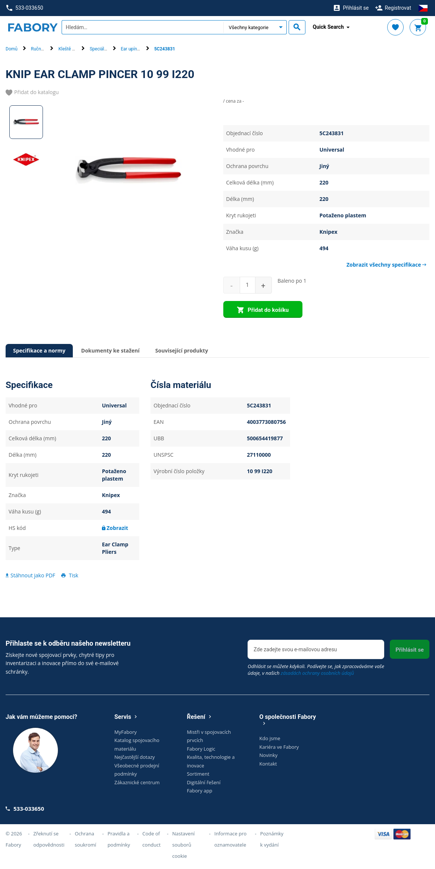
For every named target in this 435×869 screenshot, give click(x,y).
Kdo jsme (270, 738)
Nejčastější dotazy (134, 757)
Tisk (69, 575)
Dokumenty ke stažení (110, 350)
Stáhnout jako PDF (30, 575)
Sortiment (198, 773)
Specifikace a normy (39, 350)
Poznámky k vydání (271, 839)
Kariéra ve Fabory (279, 747)
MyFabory (125, 732)
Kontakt (268, 763)
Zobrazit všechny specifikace (386, 264)
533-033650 (24, 8)
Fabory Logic (201, 748)
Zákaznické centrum (136, 782)
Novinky (269, 755)
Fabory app (199, 790)
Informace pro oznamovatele (230, 839)
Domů (12, 49)
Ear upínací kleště (138, 49)
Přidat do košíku (263, 310)
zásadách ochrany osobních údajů (317, 673)
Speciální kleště (105, 49)
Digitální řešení (203, 782)
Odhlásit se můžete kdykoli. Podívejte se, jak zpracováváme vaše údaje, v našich (316, 669)
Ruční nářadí (43, 49)
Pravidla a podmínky (119, 839)
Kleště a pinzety (74, 49)
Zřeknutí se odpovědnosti (48, 839)
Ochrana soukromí (85, 839)
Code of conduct (151, 839)
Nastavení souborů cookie (183, 844)
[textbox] (142, 27)
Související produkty (181, 350)
